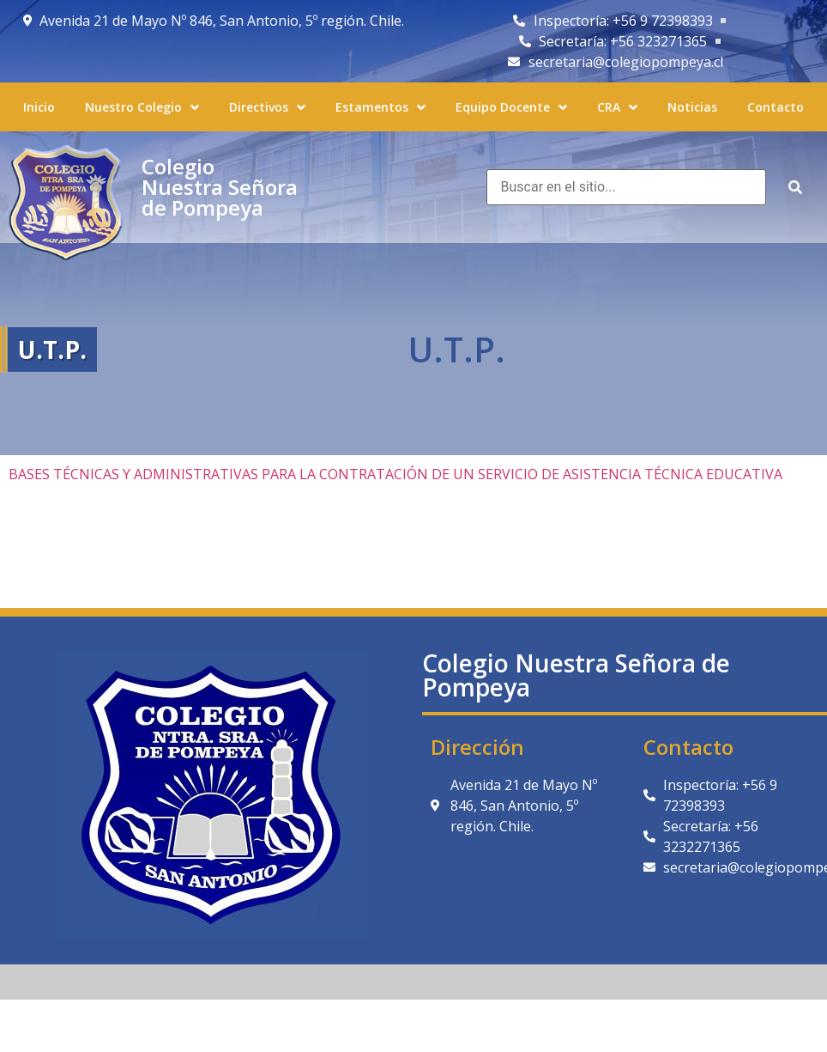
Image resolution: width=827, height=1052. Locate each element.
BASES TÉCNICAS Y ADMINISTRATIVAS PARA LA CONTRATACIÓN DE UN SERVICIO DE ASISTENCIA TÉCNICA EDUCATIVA (395, 474)
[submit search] (795, 187)
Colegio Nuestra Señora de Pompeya (220, 187)
